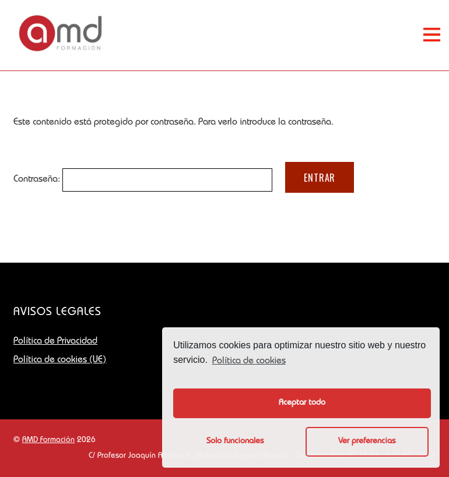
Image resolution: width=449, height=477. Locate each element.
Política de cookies (249, 361)
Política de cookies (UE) (59, 360)
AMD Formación (48, 440)
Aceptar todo (302, 403)
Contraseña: (142, 180)
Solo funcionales (235, 441)
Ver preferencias (366, 441)
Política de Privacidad (55, 342)
